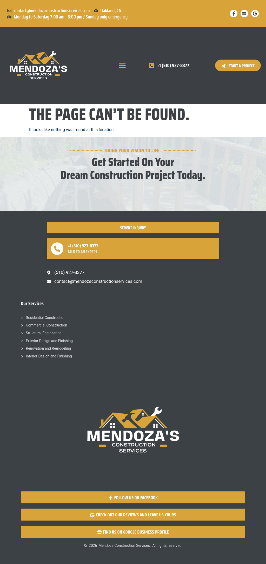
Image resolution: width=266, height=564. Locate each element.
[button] (122, 65)
